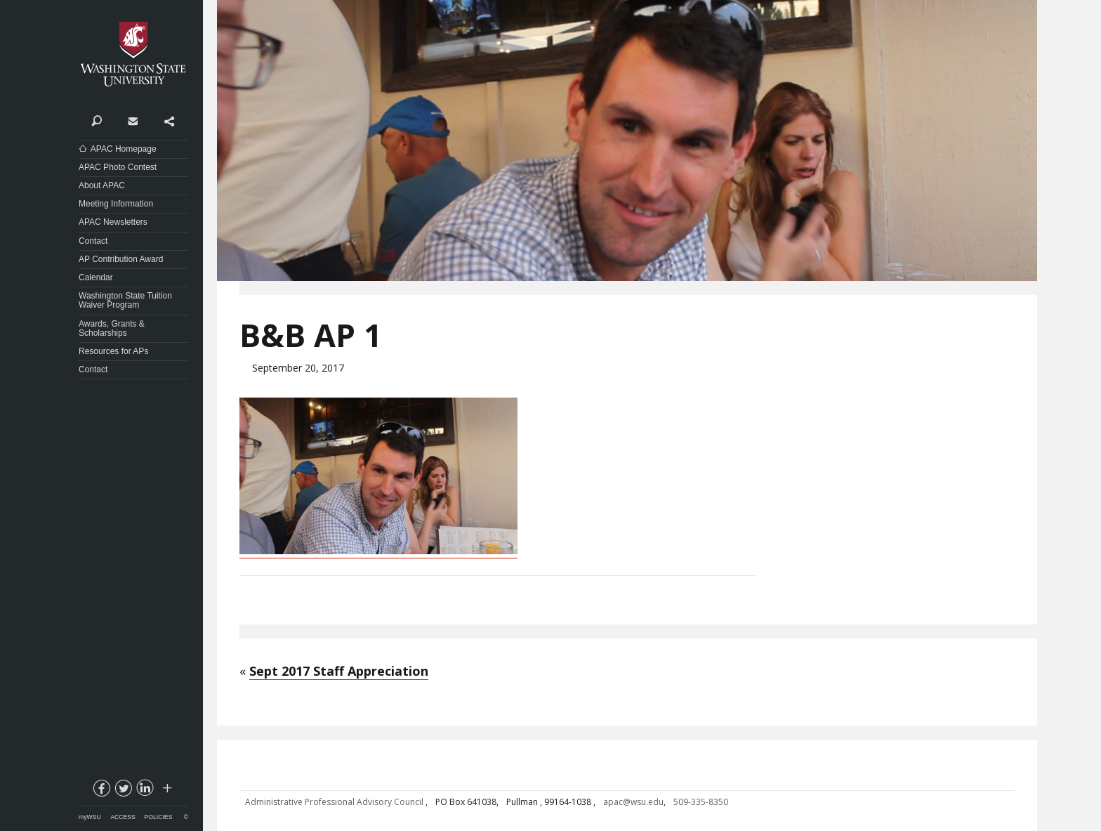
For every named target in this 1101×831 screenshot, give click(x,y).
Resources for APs (113, 351)
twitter (123, 791)
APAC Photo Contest (118, 167)
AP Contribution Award (121, 259)
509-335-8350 (700, 802)
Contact (132, 120)
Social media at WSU (166, 791)
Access (122, 816)
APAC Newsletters (113, 222)
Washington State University (133, 54)
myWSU (90, 816)
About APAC (102, 185)
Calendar (96, 277)
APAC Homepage (124, 149)
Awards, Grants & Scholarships (112, 328)
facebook (101, 791)
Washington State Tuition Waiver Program (125, 300)
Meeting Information (116, 204)
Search (96, 120)
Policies (159, 816)
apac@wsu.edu (633, 802)
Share (169, 120)
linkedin (144, 791)
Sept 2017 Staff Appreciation (338, 670)
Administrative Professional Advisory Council (335, 802)
